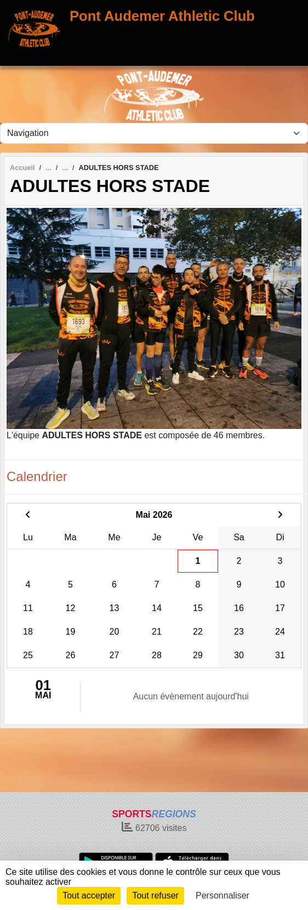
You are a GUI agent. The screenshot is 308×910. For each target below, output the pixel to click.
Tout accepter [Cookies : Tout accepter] (88, 895)
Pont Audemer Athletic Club (162, 16)
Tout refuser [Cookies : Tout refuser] (155, 895)
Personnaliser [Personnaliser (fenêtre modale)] (222, 895)
